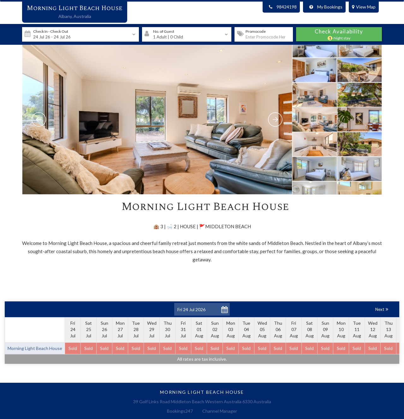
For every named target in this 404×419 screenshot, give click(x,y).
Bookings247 (180, 411)
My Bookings (324, 7)
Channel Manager (219, 411)
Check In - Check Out (50, 31)
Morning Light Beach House (74, 8)
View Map (364, 6)
